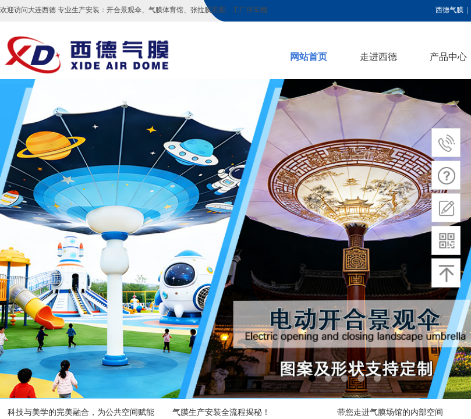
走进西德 (378, 57)
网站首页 (308, 57)
